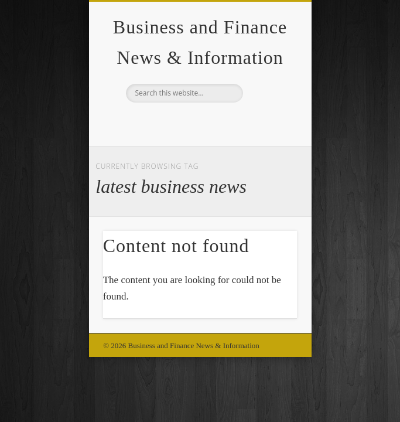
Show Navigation (268, 105)
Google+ (198, 122)
